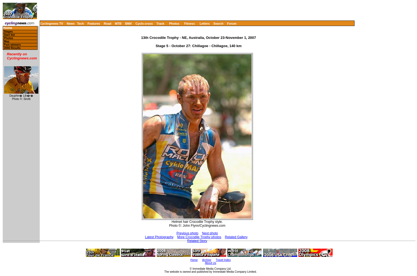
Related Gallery (236, 237)
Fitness (189, 23)
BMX (128, 23)
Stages (8, 31)
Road (108, 23)
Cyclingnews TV (51, 23)
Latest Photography (159, 237)
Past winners (12, 44)
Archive (206, 259)
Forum (231, 23)
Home (7, 28)
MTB (118, 23)
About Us (210, 262)
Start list (9, 34)
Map (6, 41)
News (71, 23)
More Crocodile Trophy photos (199, 237)
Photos (174, 23)
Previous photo (187, 233)
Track (160, 23)
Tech (80, 23)
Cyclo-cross (144, 23)
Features (94, 23)
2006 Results (12, 48)
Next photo (210, 233)
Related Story (197, 241)
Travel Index (223, 259)
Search (218, 23)
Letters (205, 23)
